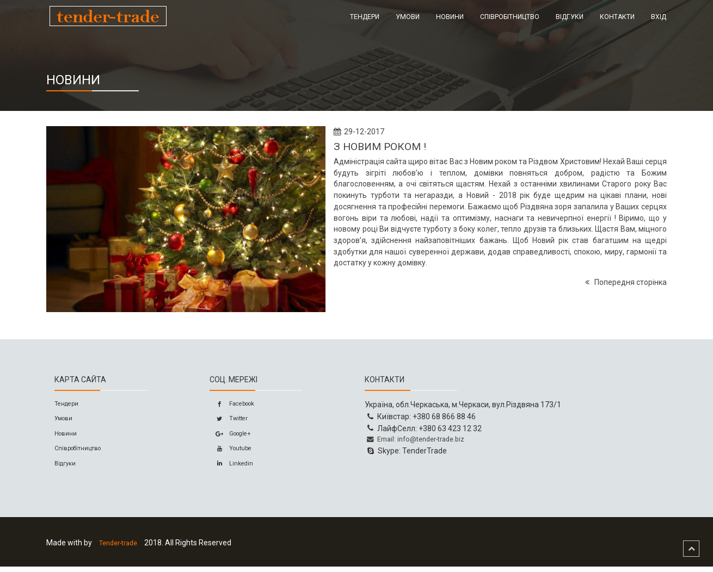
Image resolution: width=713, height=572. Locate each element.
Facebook (243, 404)
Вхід (658, 17)
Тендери (364, 17)
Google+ (241, 437)
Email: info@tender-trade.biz (421, 440)
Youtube (240, 453)
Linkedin (240, 469)
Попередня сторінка (626, 282)
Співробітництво (509, 17)
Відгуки (569, 17)
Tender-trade (122, 548)
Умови (408, 17)
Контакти (617, 17)
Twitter (238, 421)
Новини (450, 17)
